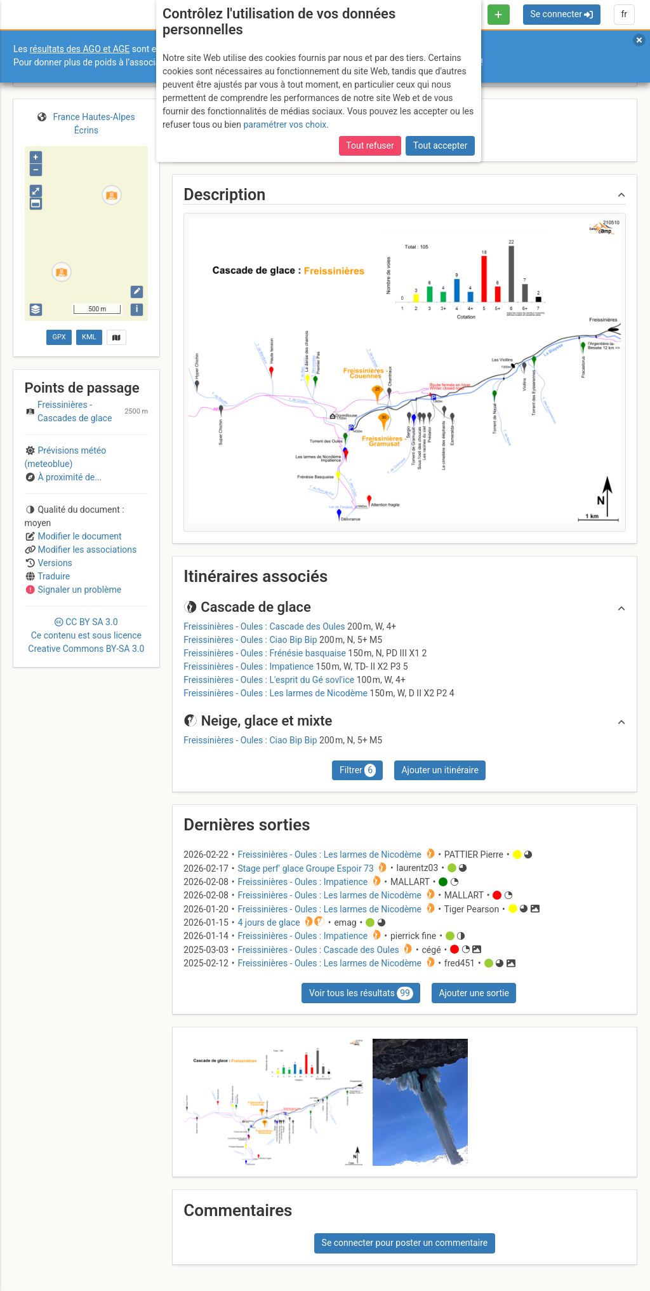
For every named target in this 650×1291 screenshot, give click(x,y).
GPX (58, 337)
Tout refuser (370, 145)
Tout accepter (440, 145)
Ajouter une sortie (473, 993)
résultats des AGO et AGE (80, 49)
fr (624, 14)
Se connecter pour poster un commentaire (405, 1243)
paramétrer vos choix (284, 124)
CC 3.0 (86, 635)
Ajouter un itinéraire (439, 770)
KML (89, 337)
